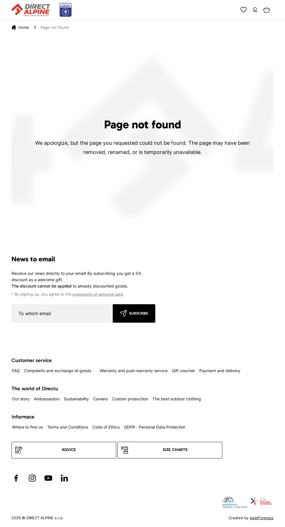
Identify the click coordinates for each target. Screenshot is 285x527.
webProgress (261, 517)
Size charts (175, 449)
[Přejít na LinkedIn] (64, 478)
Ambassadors (47, 398)
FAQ (16, 370)
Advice (69, 449)
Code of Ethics (106, 427)
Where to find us (27, 427)
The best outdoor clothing (176, 398)
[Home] (23, 27)
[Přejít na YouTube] (48, 478)
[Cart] (266, 9)
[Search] (232, 9)
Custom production (130, 398)
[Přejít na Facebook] (16, 478)
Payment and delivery (219, 370)
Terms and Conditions (67, 427)
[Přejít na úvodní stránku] (42, 10)
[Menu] (278, 9)
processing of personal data (97, 294)
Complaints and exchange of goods (57, 370)
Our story (21, 398)
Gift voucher (183, 370)
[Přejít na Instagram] (32, 478)
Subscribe (138, 313)
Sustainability (76, 398)
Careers (100, 398)
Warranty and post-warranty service (134, 370)
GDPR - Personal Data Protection (154, 427)
